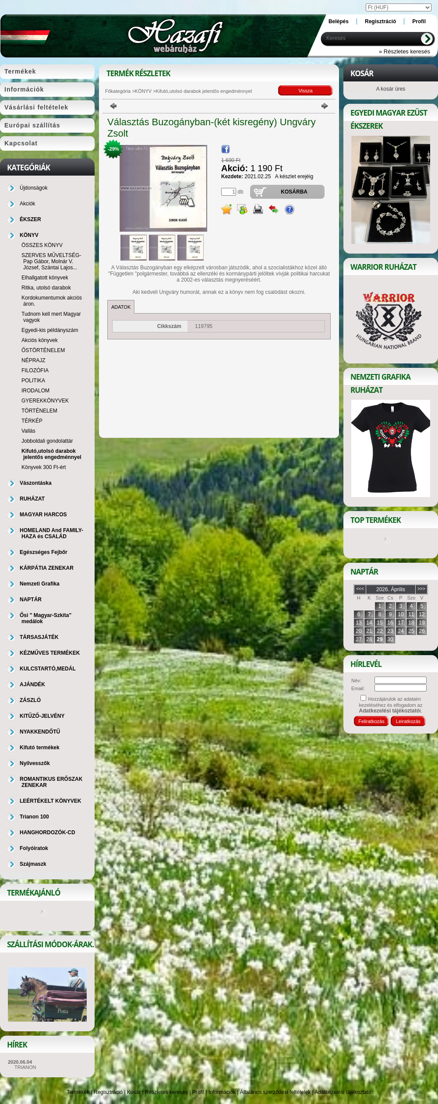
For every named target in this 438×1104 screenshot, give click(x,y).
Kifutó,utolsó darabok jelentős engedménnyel (51, 454)
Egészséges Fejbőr (43, 552)
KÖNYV (143, 91)
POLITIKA (33, 380)
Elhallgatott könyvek (44, 278)
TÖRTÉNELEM (39, 411)
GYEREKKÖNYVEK (45, 401)
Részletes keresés (166, 1092)
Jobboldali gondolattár (47, 441)
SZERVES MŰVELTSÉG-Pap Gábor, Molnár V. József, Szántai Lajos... (51, 261)
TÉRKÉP (31, 421)
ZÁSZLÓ (30, 700)
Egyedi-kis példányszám (49, 330)
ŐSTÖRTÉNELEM (43, 350)
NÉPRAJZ (33, 360)
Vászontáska (36, 483)
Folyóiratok (34, 848)
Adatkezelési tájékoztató (342, 1092)
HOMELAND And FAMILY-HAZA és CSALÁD (51, 533)
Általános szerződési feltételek (275, 1092)
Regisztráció (108, 1092)
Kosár (134, 1092)
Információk (222, 1092)
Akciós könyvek (39, 340)
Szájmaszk (33, 864)
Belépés (338, 21)
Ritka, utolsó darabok (46, 288)
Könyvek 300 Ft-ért (43, 467)
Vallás (28, 431)
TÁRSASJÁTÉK (39, 637)
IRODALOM (35, 391)
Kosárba (294, 192)
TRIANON (25, 1067)
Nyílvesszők (35, 763)
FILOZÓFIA (35, 370)
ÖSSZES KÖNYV (42, 245)
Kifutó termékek (40, 747)
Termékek (78, 1092)
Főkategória (118, 91)
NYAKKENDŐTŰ (40, 732)
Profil (198, 1092)
